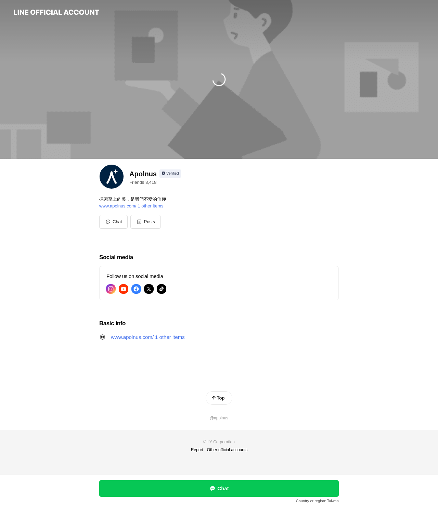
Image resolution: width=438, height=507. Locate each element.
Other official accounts (227, 449)
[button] (145, 222)
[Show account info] (170, 173)
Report (197, 449)
